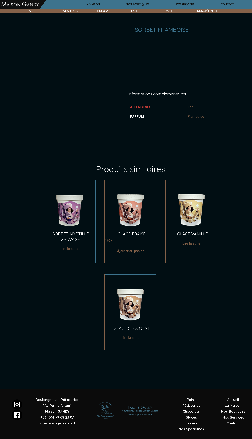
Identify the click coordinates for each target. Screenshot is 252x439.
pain (30, 11)
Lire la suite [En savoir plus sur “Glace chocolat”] (130, 338)
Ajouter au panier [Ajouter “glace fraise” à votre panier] (130, 251)
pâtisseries (69, 11)
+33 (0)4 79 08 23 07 (57, 417)
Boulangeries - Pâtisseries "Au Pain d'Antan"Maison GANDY (57, 405)
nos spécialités (208, 11)
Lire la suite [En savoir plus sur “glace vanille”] (191, 243)
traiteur (169, 11)
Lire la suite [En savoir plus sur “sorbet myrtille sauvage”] (69, 249)
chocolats (103, 11)
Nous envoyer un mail (57, 423)
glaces (134, 11)
